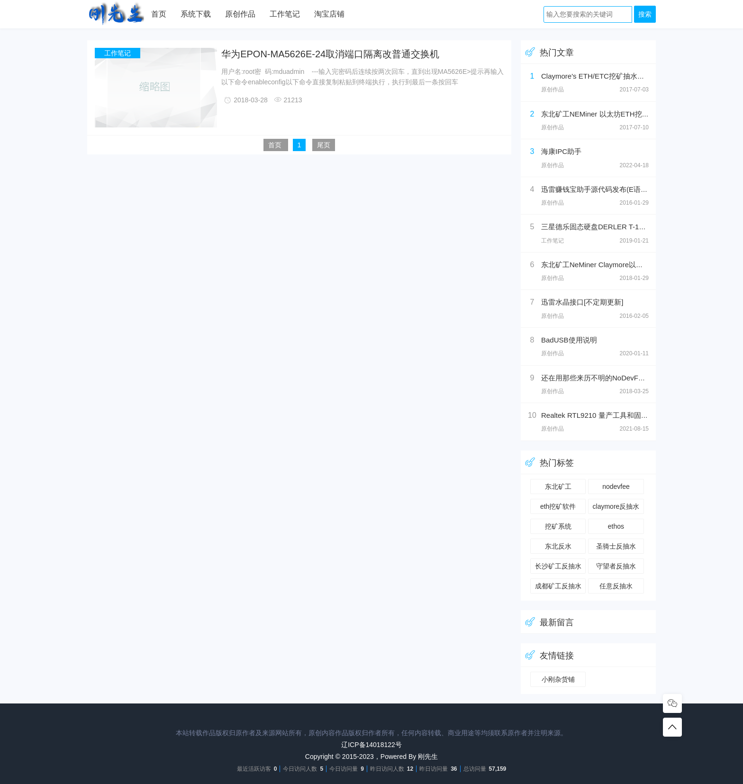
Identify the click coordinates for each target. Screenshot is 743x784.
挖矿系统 (558, 526)
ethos (616, 526)
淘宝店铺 (329, 14)
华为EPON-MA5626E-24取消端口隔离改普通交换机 (330, 54)
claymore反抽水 (616, 506)
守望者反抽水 (616, 566)
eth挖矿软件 (558, 506)
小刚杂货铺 (558, 679)
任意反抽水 (616, 586)
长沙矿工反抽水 (558, 566)
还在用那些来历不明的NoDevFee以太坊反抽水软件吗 (625, 378)
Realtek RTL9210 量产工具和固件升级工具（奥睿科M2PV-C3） (642, 415)
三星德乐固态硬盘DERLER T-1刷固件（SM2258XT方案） (632, 227)
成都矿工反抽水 (558, 586)
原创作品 (240, 14)
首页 (158, 14)
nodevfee (616, 486)
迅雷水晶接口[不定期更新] (582, 302)
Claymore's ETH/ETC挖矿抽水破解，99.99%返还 (619, 76)
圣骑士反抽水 (616, 546)
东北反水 (558, 546)
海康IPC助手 (561, 151)
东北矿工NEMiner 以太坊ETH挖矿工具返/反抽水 (617, 114)
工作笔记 (285, 14)
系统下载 (196, 14)
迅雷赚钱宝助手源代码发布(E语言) (595, 189)
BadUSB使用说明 (569, 340)
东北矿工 (558, 486)
